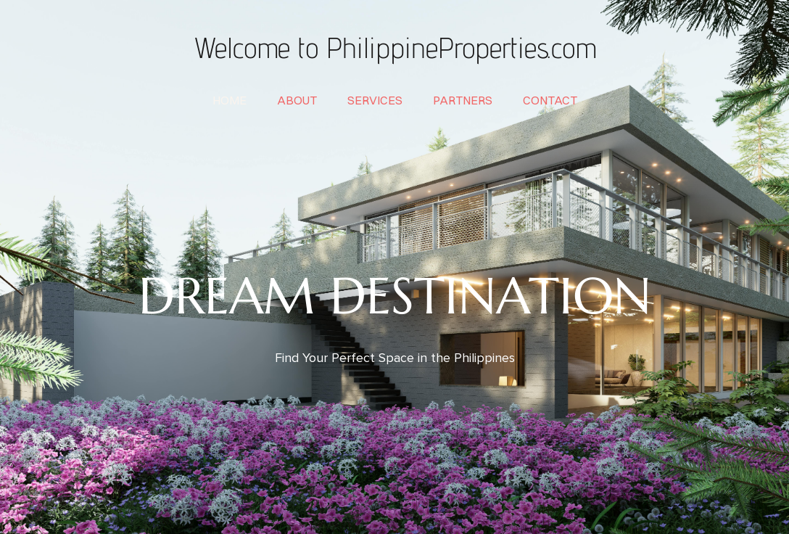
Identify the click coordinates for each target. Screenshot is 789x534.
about (297, 100)
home (229, 100)
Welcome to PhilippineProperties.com (394, 47)
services (374, 100)
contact (550, 100)
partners (462, 100)
